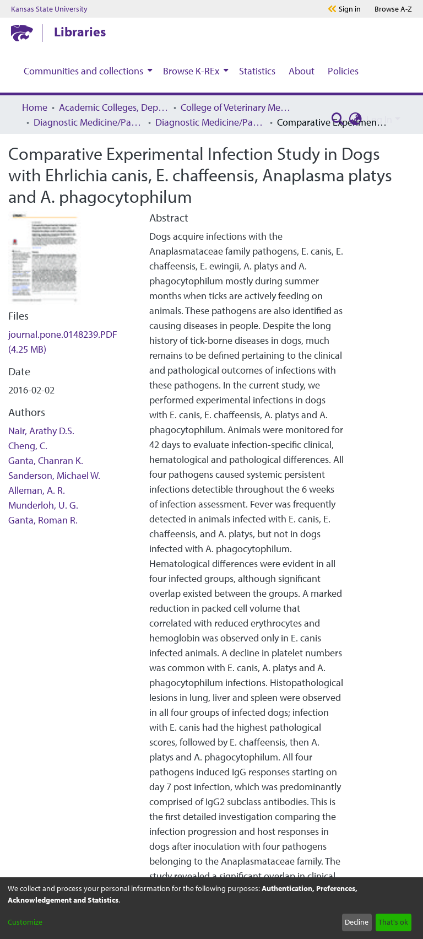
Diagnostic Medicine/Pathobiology (89, 122)
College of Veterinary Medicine (236, 107)
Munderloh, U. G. (43, 505)
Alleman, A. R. (36, 490)
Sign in (350, 8)
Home (34, 107)
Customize (25, 922)
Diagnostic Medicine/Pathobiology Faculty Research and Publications (210, 122)
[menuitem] (86, 70)
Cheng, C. (27, 445)
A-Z (393, 9)
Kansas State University (49, 8)
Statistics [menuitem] (257, 70)
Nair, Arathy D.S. (41, 430)
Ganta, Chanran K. (45, 460)
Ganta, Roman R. (43, 520)
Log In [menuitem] (379, 119)
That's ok (393, 922)
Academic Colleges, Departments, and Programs (114, 107)
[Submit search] (337, 119)
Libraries (80, 31)
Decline (356, 922)
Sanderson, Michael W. (54, 475)
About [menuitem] (301, 70)
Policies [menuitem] (343, 70)
